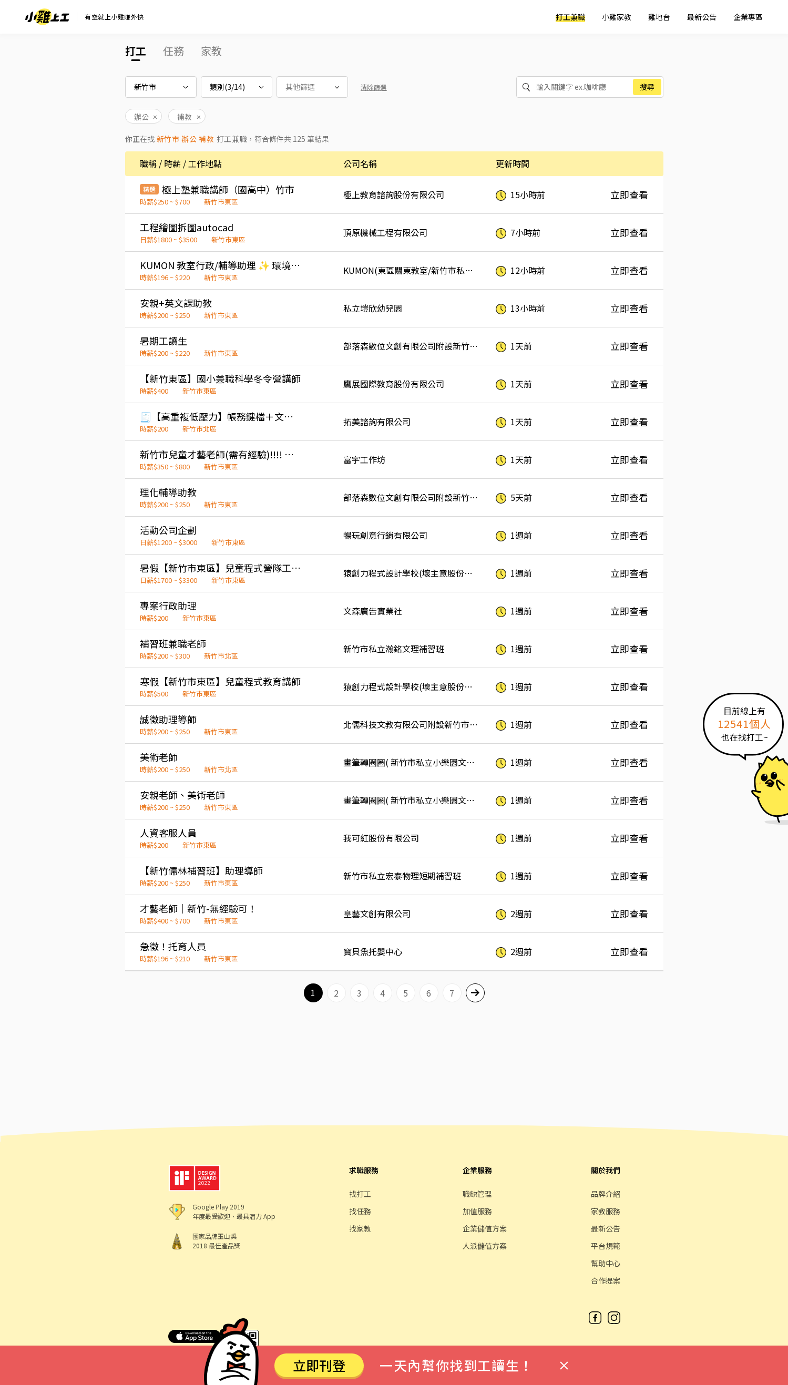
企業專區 (748, 17)
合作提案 (605, 1280)
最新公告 (702, 17)
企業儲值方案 (485, 1228)
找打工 (360, 1193)
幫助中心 (605, 1263)
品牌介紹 (605, 1193)
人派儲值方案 (485, 1245)
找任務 (360, 1211)
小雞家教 (616, 17)
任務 (173, 50)
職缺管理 (477, 1193)
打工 (135, 50)
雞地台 (659, 17)
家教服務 (605, 1211)
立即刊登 (319, 1365)
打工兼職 (570, 17)
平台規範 (605, 1245)
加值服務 (477, 1211)
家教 (211, 50)
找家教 (360, 1228)
